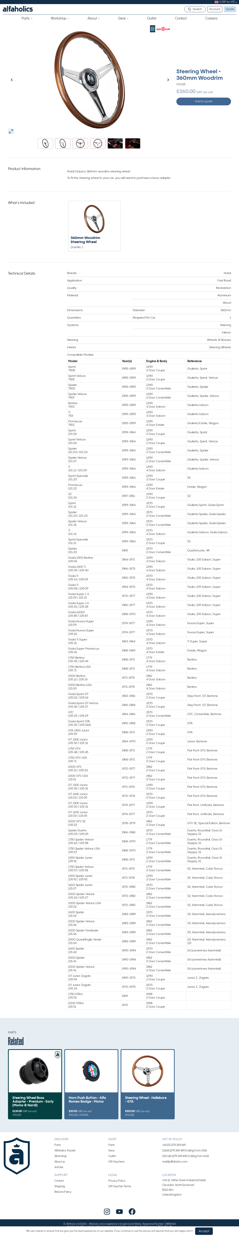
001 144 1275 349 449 (174, 1156)
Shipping (59, 1186)
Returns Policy (62, 1192)
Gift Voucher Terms (119, 1186)
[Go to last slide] (19, 79)
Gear (111, 1150)
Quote (230, 9)
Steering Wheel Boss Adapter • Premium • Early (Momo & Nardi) (33, 1101)
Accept (204, 1231)
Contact (59, 1180)
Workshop (60, 1156)
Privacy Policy (116, 1180)
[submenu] (237, 2)
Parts (57, 1145)
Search (197, 9)
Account (214, 9)
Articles (58, 1167)
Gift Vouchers (116, 1161)
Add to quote (203, 101)
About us (59, 1161)
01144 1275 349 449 (173, 1150)
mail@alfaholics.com (175, 1161)
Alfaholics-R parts (64, 1150)
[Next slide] (160, 79)
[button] (45, 143)
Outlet (112, 1156)
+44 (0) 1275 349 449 (174, 1145)
